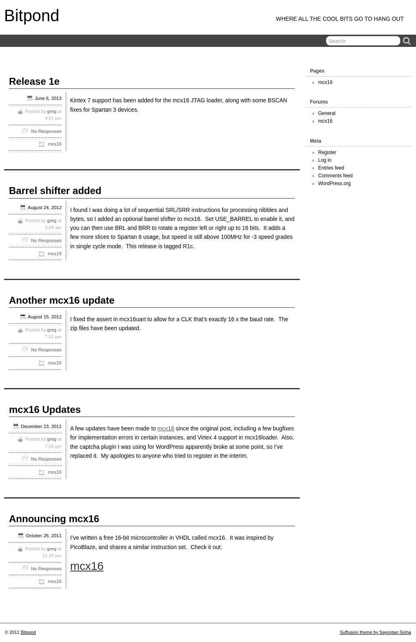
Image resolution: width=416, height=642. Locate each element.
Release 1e (34, 81)
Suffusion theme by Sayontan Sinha (375, 632)
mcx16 (55, 143)
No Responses (46, 131)
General (327, 113)
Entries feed (331, 168)
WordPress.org (334, 183)
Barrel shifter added (55, 190)
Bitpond (32, 15)
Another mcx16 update (62, 300)
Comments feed (335, 176)
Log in (325, 160)
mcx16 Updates (45, 409)
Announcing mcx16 (54, 518)
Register (327, 152)
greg (52, 111)
